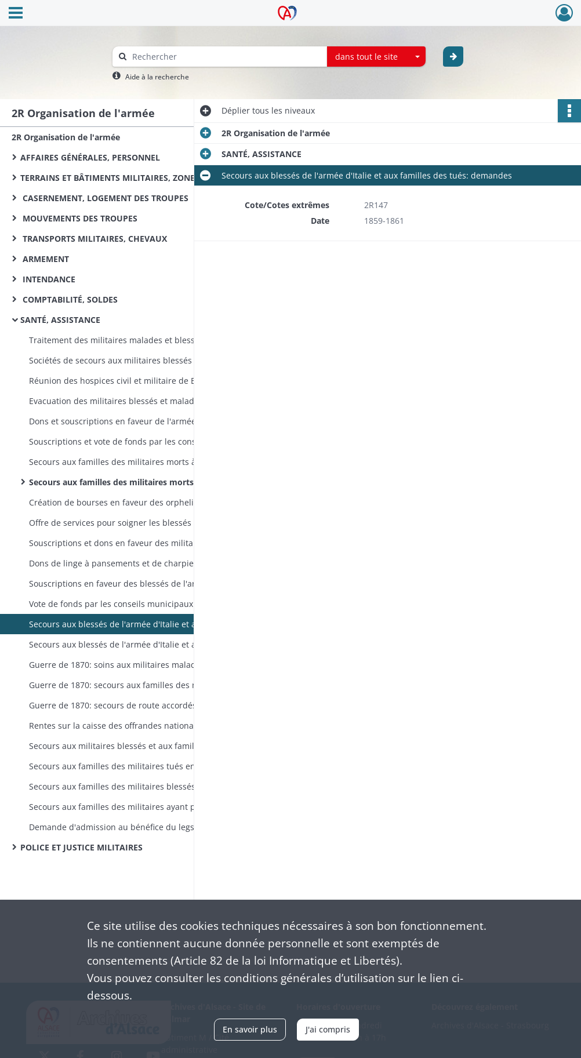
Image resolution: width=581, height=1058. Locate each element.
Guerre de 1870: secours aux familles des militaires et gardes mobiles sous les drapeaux (145, 684)
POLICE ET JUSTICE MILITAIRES (81, 847)
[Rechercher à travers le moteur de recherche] (225, 56)
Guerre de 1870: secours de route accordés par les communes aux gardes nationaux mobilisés (145, 705)
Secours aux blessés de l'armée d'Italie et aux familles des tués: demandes (145, 624)
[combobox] (376, 56)
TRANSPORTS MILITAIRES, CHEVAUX (93, 238)
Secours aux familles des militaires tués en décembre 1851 (143, 766)
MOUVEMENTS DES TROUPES (78, 218)
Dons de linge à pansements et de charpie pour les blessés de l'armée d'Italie (145, 563)
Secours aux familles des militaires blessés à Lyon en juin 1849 (145, 786)
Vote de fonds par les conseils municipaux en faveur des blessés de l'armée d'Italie (145, 603)
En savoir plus (250, 1029)
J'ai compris (328, 1029)
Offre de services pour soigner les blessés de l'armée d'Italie (145, 522)
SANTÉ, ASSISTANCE (60, 319)
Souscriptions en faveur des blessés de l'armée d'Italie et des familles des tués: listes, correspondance (145, 583)
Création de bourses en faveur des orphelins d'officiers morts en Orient (145, 502)
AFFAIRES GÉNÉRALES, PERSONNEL (90, 157)
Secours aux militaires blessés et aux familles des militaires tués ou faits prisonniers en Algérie (145, 745)
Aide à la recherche (157, 77)
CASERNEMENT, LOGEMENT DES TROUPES (104, 197)
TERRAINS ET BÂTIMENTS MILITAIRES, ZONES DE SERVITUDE (136, 177)
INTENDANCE (47, 279)
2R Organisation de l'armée (66, 137)
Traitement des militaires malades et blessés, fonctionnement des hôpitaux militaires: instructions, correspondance (145, 340)
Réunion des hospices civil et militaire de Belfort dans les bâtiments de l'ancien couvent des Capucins (145, 380)
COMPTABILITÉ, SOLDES (69, 299)
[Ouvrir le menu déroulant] (16, 14)
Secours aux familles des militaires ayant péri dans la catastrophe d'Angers (145, 806)
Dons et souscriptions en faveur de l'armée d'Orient (129, 421)
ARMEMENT (44, 258)
